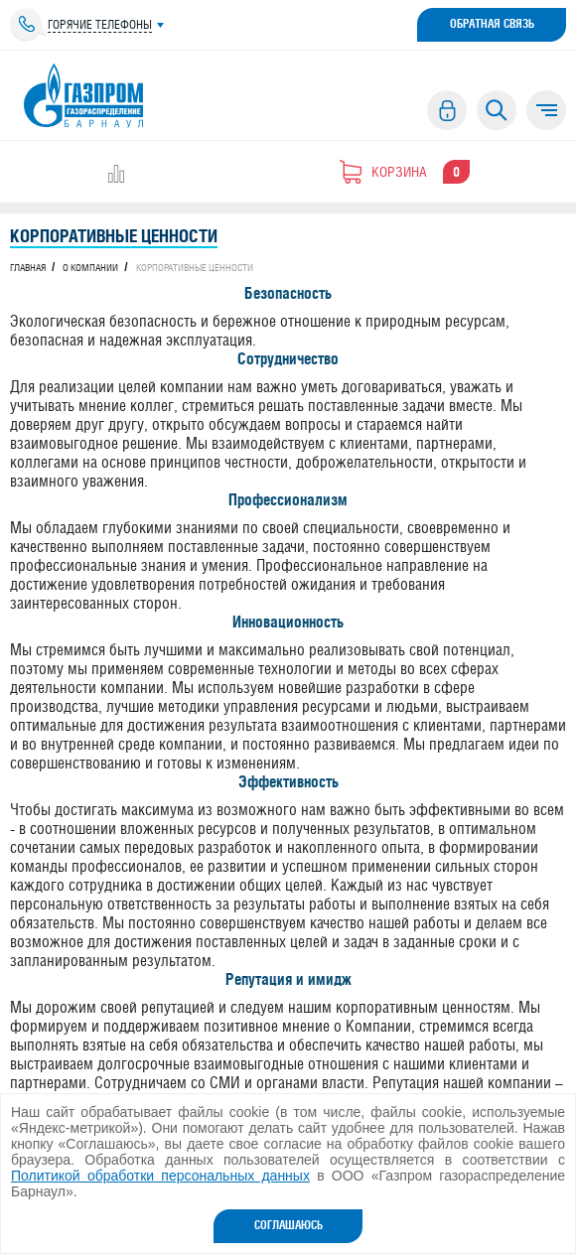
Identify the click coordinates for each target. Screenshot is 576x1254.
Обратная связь (492, 24)
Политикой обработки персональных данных (160, 1176)
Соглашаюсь (288, 1225)
